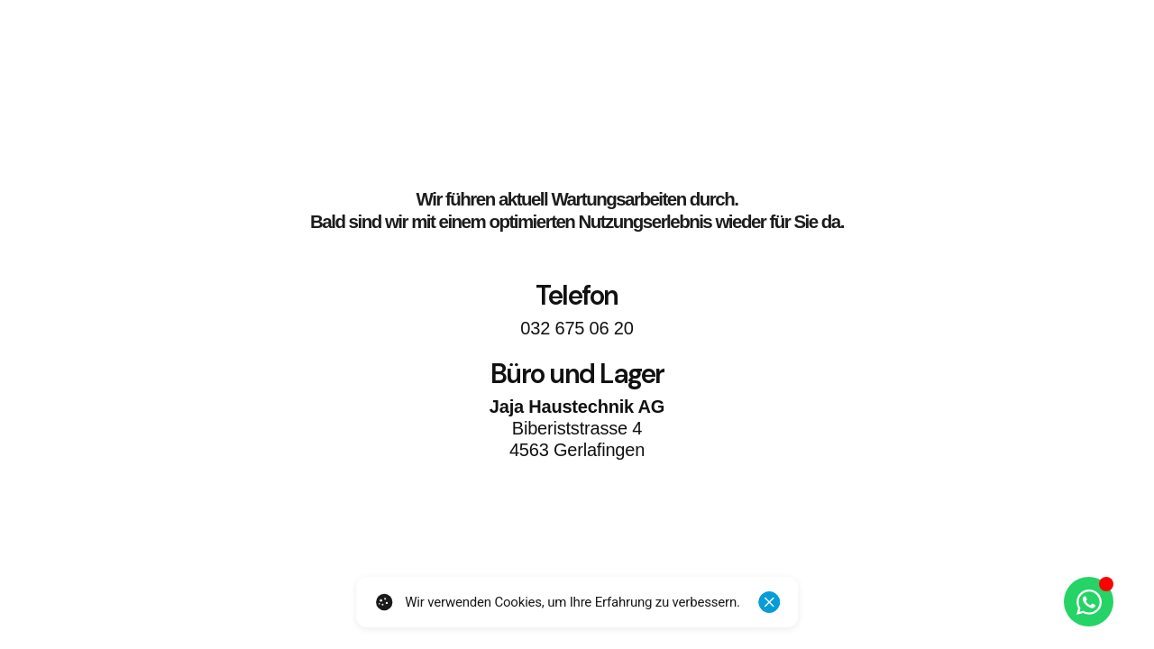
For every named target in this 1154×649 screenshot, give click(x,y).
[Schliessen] (769, 602)
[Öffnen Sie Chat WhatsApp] (1088, 601)
